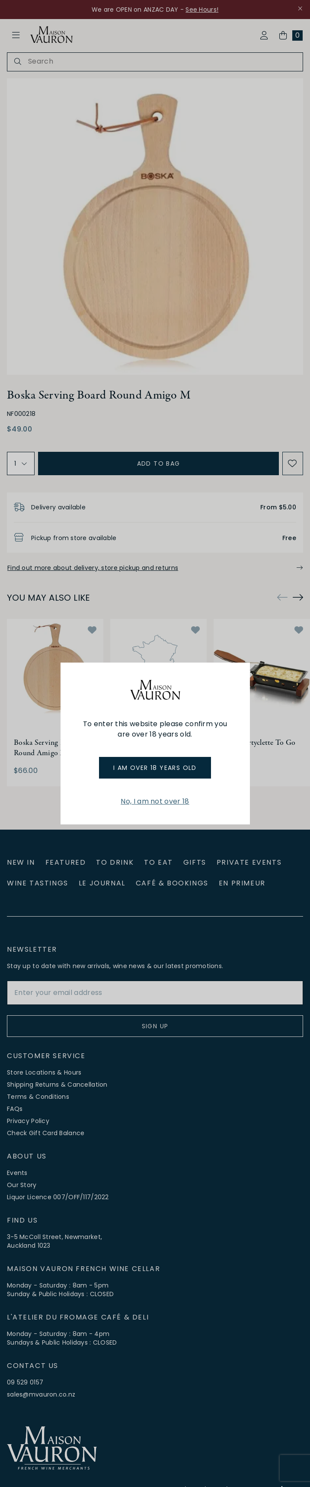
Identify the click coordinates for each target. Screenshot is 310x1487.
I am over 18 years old (155, 767)
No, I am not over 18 (155, 801)
